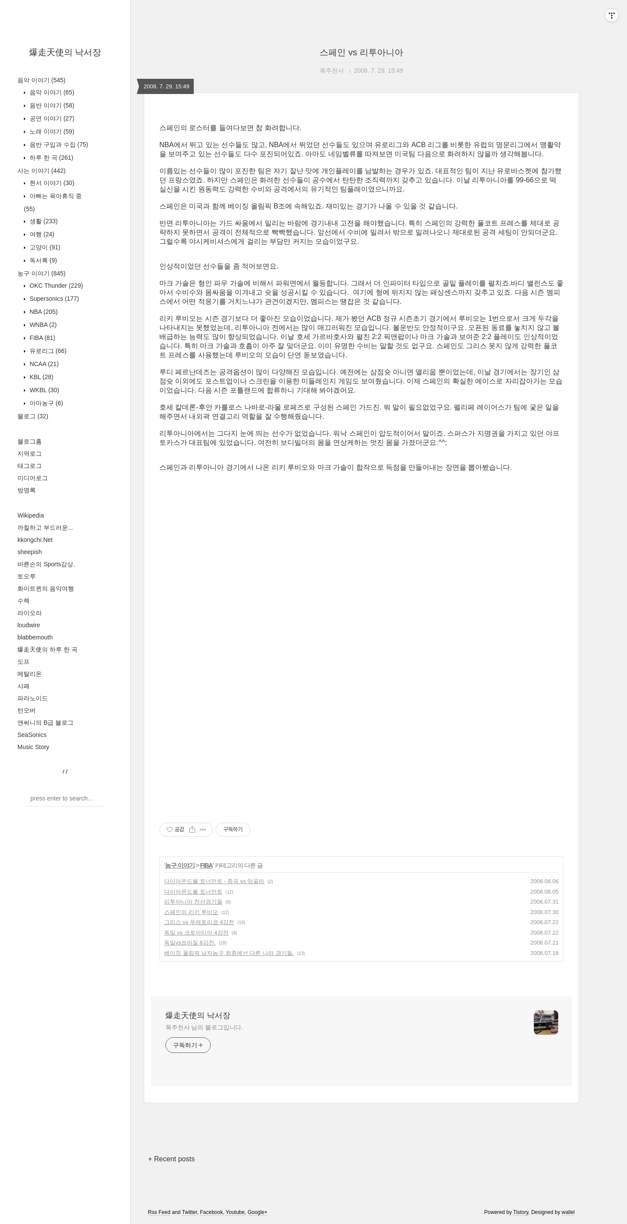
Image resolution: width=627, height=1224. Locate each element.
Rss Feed (159, 1212)
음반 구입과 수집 (58, 144)
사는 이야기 (41, 170)
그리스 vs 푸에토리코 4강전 (199, 922)
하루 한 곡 (50, 157)
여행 (41, 234)
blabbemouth (35, 637)
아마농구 (45, 403)
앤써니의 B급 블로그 (45, 722)
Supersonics (53, 298)
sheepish (29, 551)
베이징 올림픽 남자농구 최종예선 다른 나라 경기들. (229, 953)
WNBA (42, 324)
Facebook (211, 1212)
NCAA (43, 363)
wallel (568, 1212)
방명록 (26, 490)
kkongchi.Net (35, 539)
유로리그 (47, 350)
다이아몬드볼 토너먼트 (193, 891)
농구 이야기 (41, 273)
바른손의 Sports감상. (46, 564)
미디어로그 (32, 477)
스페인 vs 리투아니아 (361, 52)
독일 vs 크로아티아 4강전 (196, 932)
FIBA (41, 337)
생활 (42, 221)
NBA (42, 311)
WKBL (43, 390)
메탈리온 (29, 673)
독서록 (42, 260)
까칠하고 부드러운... (45, 527)
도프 (23, 661)
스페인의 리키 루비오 (191, 912)
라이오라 (29, 612)
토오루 (26, 576)
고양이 (44, 247)
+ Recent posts (171, 1159)
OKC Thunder (55, 285)
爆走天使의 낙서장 (65, 52)
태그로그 (29, 465)
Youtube (235, 1212)
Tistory (521, 1212)
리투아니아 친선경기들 (193, 901)
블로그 (32, 416)
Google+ (258, 1212)
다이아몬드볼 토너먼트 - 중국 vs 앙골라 (214, 881)
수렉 (23, 600)
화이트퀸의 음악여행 (45, 588)
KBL (41, 376)
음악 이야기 (41, 80)
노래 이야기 (51, 131)
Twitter (189, 1212)
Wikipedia (30, 515)
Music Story (33, 746)
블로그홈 (29, 441)
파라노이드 (32, 698)
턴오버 (26, 710)
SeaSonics (32, 734)
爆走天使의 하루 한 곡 (47, 649)
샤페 (23, 686)
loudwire (28, 625)
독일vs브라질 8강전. (190, 942)
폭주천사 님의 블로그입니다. (204, 1027)
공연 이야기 (51, 118)
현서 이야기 (51, 182)
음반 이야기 (51, 105)
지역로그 (29, 453)
